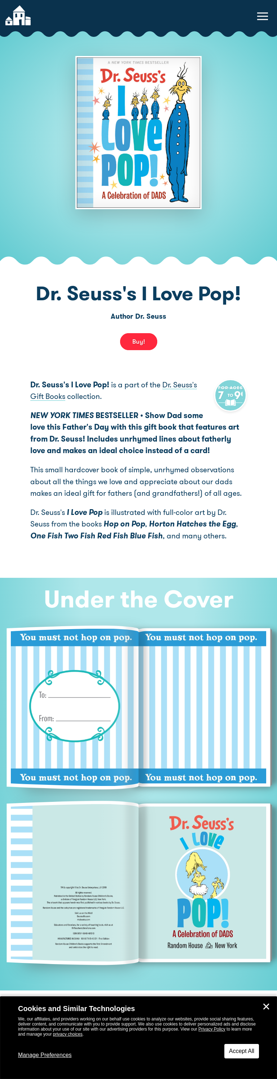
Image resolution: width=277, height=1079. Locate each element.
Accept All (241, 1051)
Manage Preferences (45, 1055)
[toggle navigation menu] (262, 16)
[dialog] (138, 1038)
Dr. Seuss (150, 316)
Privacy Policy (211, 1029)
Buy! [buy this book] (138, 341)
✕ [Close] (266, 1006)
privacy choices (68, 1034)
